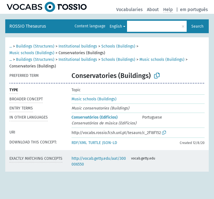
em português (194, 9)
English (116, 26)
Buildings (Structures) (35, 46)
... (10, 46)
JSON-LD (109, 142)
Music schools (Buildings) (31, 53)
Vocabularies (129, 9)
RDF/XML (79, 142)
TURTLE (94, 142)
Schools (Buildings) (118, 46)
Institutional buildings (78, 46)
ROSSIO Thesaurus (27, 26)
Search (197, 26)
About (153, 9)
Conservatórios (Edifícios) (95, 117)
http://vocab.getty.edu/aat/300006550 (99, 161)
